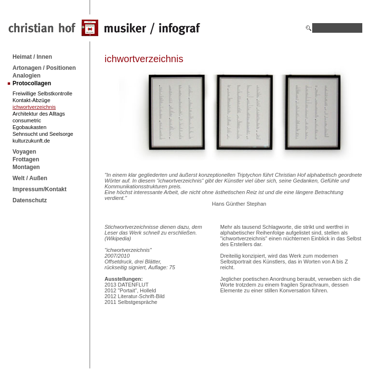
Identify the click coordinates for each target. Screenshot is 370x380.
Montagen (26, 167)
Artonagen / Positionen (44, 68)
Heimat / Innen (32, 56)
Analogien (26, 75)
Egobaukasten (29, 127)
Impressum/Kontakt (39, 189)
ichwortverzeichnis (34, 107)
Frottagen (26, 159)
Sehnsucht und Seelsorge (43, 134)
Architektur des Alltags (39, 114)
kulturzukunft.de (31, 141)
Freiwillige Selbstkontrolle (42, 93)
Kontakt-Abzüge (31, 100)
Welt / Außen (30, 178)
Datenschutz (30, 200)
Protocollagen (32, 83)
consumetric (27, 120)
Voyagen (24, 151)
